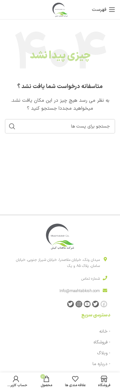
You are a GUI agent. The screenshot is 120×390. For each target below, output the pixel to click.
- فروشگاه (101, 342)
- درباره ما (101, 364)
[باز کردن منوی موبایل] (103, 9)
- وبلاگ (103, 353)
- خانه (104, 331)
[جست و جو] (60, 126)
